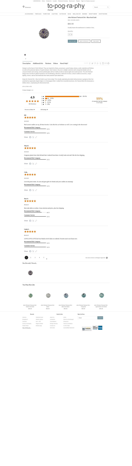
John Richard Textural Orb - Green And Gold (30, 305)
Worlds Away (39, 325)
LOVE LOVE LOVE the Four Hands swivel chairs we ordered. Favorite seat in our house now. (50, 238)
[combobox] (29, 109)
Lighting (55, 14)
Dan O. (26, 198)
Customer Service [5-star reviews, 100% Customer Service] (29, 131)
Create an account (90, 1)
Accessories (29, 14)
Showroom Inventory (63, 1)
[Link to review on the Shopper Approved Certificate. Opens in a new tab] (36, 137)
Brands (84, 14)
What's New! (93, 14)
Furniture (46, 14)
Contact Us (48, 1)
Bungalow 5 (25, 319)
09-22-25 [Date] (26, 204)
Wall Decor (77, 14)
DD (25, 115)
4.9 (32, 97)
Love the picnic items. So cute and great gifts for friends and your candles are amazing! (48, 181)
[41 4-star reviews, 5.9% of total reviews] (66, 98)
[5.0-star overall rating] (66, 118)
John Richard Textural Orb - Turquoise (83, 305)
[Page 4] (39, 257)
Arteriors (24, 317)
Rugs (69, 14)
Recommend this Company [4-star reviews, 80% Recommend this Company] (32, 211)
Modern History (39, 319)
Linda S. (26, 229)
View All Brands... (26, 328)
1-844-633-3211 (37, 1)
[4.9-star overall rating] (32, 101)
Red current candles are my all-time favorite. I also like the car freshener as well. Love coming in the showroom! (55, 124)
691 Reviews (32, 104)
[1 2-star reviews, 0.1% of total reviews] (66, 102)
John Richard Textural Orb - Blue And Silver (65, 305)
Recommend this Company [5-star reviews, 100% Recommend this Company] (32, 127)
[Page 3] (35, 257)
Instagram (95, 322)
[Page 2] (30, 257)
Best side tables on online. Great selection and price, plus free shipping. (44, 208)
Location (54, 1)
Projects (77, 1)
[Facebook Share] (30, 137)
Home (43, 1)
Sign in (83, 1)
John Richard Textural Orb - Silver (48, 305)
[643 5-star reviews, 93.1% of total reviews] (66, 96)
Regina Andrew (39, 323)
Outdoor (62, 14)
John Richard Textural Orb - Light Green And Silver (101, 305)
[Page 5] (44, 257)
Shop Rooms (103, 14)
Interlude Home (39, 317)
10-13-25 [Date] (26, 121)
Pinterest (90, 322)
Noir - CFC (38, 321)
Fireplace (38, 14)
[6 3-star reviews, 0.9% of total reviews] (66, 100)
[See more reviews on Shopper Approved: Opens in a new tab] (95, 258)
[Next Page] (46, 259)
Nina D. (26, 145)
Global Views (25, 325)
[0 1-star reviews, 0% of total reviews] (66, 104)
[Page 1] (26, 257)
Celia (25, 172)
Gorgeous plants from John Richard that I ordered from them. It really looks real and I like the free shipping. (54, 155)
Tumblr (102, 322)
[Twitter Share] (33, 137)
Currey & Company (26, 323)
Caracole (24, 321)
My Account (72, 1)
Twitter (85, 322)
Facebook (79, 322)
